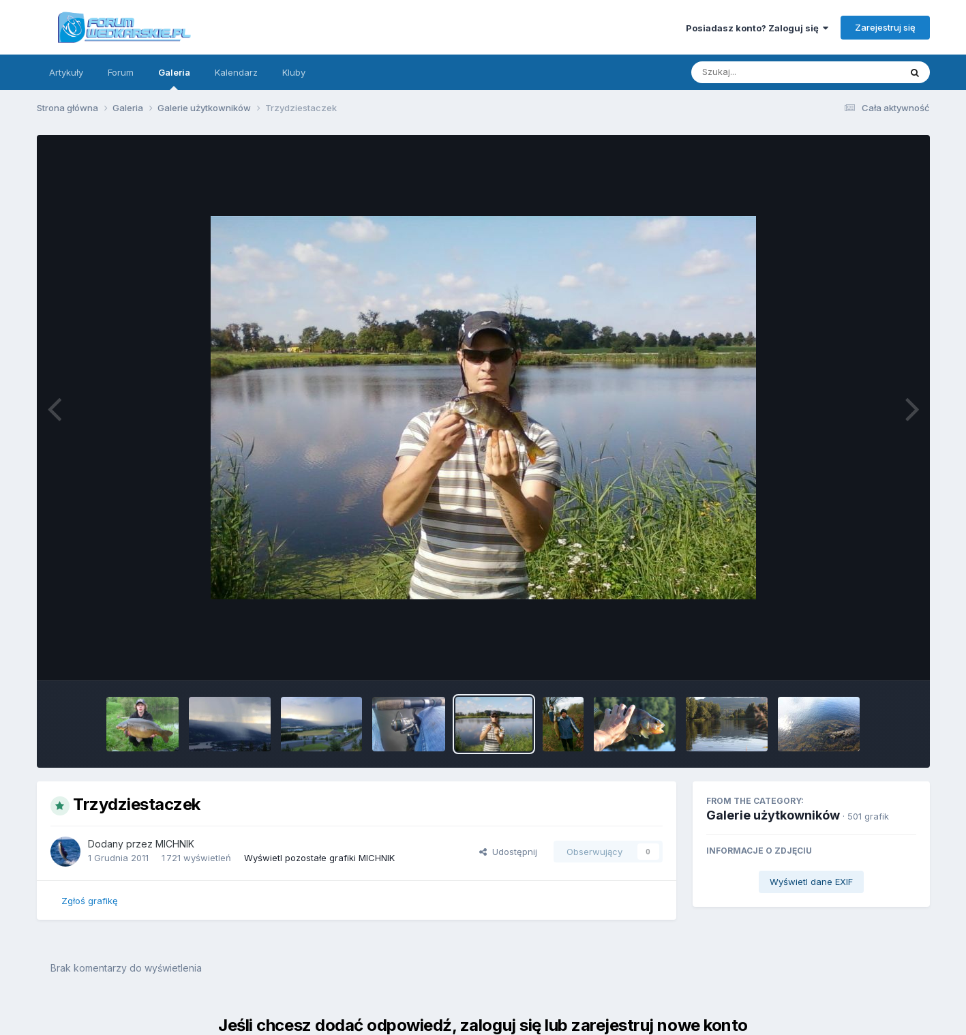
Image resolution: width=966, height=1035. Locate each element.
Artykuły (66, 72)
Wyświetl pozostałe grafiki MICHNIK (319, 857)
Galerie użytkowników (773, 815)
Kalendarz (236, 72)
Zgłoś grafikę (89, 900)
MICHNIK (174, 844)
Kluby (293, 72)
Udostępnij (508, 851)
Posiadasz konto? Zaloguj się (757, 27)
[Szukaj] (762, 72)
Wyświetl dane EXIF (811, 881)
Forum (121, 72)
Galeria (174, 78)
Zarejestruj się (885, 27)
